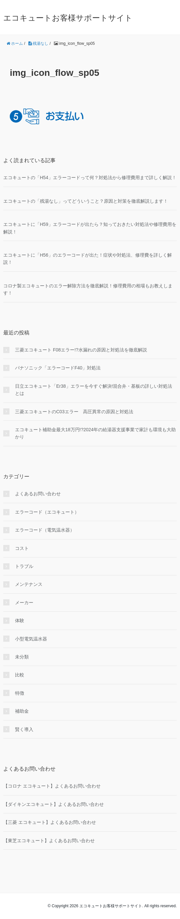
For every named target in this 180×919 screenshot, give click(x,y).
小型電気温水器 (31, 638)
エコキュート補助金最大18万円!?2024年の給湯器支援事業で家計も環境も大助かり (95, 433)
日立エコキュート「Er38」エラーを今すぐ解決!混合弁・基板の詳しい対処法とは (93, 389)
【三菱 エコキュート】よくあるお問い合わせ (49, 822)
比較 (19, 674)
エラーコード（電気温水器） (44, 530)
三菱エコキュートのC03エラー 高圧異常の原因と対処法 (74, 411)
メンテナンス (28, 584)
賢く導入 (24, 729)
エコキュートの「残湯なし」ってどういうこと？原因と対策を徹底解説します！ (85, 201)
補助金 (22, 711)
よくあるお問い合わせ (38, 493)
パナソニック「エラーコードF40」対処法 (58, 367)
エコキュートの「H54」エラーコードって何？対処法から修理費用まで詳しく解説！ (89, 177)
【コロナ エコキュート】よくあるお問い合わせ (52, 786)
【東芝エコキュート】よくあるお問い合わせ (49, 840)
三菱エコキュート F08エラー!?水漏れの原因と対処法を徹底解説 (81, 349)
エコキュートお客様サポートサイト (68, 17)
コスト (22, 548)
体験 (19, 620)
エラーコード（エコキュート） (47, 512)
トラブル (24, 566)
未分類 (22, 656)
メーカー (24, 602)
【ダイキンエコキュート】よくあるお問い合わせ (53, 804)
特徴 (19, 693)
